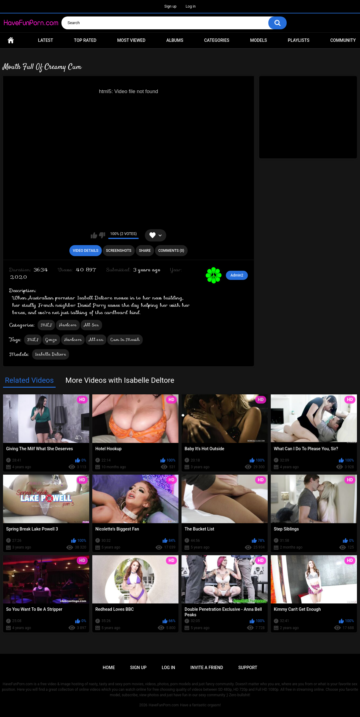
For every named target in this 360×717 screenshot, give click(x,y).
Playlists (299, 40)
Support (247, 667)
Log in (191, 6)
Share (145, 250)
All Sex (91, 325)
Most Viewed (131, 40)
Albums (174, 40)
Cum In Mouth (125, 339)
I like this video (94, 235)
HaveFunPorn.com (164, 705)
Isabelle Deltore (50, 354)
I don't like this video (102, 235)
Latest (45, 40)
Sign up (170, 6)
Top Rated (85, 40)
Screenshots (118, 250)
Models (258, 40)
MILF (46, 325)
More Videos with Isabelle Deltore (119, 380)
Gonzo (51, 339)
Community (343, 40)
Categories (216, 40)
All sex (96, 339)
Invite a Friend (206, 667)
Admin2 (236, 275)
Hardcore (67, 325)
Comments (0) (171, 250)
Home (10, 40)
